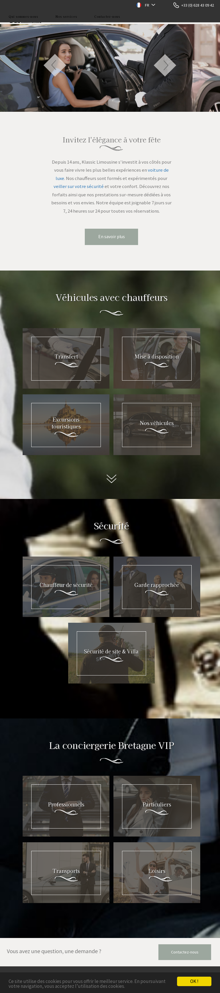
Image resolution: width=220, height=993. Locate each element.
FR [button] (147, 5)
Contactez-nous (107, 16)
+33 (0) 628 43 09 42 (197, 5)
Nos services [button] (66, 16)
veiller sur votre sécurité (79, 186)
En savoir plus (111, 236)
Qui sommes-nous (23, 16)
